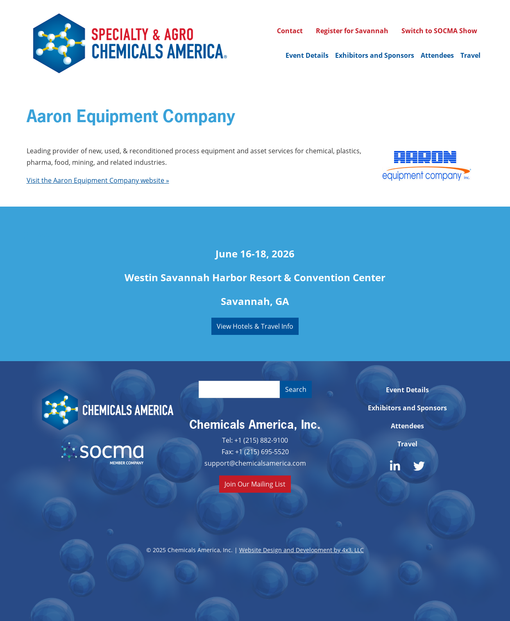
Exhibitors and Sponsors (374, 55)
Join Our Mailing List (255, 484)
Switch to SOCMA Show (439, 30)
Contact (290, 30)
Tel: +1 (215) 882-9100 (255, 440)
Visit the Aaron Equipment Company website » (98, 180)
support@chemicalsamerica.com (255, 463)
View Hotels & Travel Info (255, 326)
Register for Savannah (352, 30)
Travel (470, 55)
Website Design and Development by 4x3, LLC (301, 550)
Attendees (437, 55)
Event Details (307, 55)
